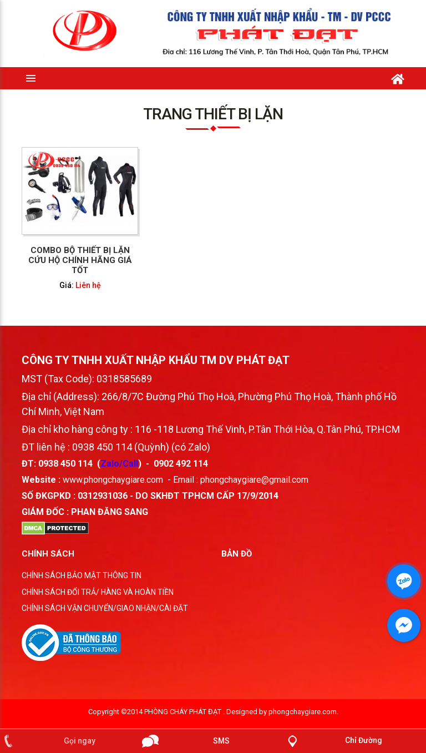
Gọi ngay (79, 740)
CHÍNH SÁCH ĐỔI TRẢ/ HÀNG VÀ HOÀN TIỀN (98, 592)
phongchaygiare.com (302, 711)
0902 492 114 (181, 463)
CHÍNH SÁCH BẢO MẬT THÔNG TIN (81, 575)
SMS (221, 740)
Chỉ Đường (363, 740)
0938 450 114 (65, 463)
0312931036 (103, 496)
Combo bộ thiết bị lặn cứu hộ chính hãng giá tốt (80, 260)
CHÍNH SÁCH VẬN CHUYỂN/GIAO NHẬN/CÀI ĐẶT (105, 608)
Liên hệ (88, 284)
